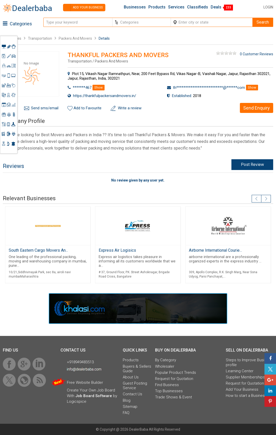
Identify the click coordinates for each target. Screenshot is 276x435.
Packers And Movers (75, 38)
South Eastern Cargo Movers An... (38, 250)
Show (98, 87)
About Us (131, 377)
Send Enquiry (256, 108)
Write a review (129, 108)
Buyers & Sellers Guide (137, 368)
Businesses (135, 7)
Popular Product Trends (175, 372)
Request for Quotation (174, 378)
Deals (216, 7)
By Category (165, 360)
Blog (126, 400)
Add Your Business (242, 389)
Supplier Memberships (245, 377)
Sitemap (130, 406)
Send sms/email (44, 108)
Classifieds (197, 7)
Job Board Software (93, 396)
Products (157, 7)
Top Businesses (169, 391)
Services (176, 7)
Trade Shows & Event (173, 397)
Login (268, 7)
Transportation (40, 38)
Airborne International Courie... (215, 250)
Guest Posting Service (135, 385)
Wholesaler (164, 366)
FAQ (126, 412)
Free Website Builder (85, 382)
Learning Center (239, 371)
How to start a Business (246, 395)
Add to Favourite (87, 108)
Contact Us (132, 394)
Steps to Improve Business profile (249, 362)
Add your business (83, 7)
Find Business (167, 385)
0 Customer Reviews (256, 54)
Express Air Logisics (117, 250)
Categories (17, 23)
